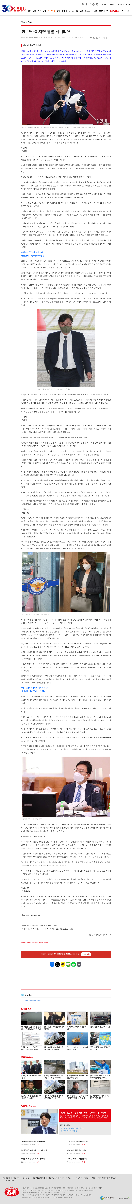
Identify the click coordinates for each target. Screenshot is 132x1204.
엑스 (57, 964)
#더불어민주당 (26, 942)
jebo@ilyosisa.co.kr (64, 929)
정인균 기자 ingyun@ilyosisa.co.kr (31, 38)
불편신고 (26, 1178)
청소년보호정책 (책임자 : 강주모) (59, 1178)
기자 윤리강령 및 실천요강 (107, 1178)
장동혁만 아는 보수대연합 (69, 1131)
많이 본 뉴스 (26, 1008)
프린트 (100, 38)
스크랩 (103, 38)
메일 (97, 38)
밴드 (79, 964)
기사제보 (103, 4)
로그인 (128, 4)
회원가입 (121, 4)
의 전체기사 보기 (98, 935)
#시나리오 (47, 942)
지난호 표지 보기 (11, 1180)
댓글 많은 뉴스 (27, 1057)
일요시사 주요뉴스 (28, 1106)
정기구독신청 (112, 4)
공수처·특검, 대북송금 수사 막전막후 (72, 1128)
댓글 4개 (80, 38)
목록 (94, 38)
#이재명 (34, 942)
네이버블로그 (93, 4)
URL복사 (91, 38)
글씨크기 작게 (110, 38)
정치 (23, 22)
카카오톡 (63, 964)
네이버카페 (73, 964)
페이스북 (90, 4)
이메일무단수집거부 (81, 1178)
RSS (93, 1178)
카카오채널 (82, 4)
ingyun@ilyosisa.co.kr (30, 915)
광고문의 (16, 1178)
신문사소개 (6, 1178)
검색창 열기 (128, 11)
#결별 (41, 942)
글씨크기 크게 (107, 38)
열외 (97, 4)
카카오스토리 (86, 4)
